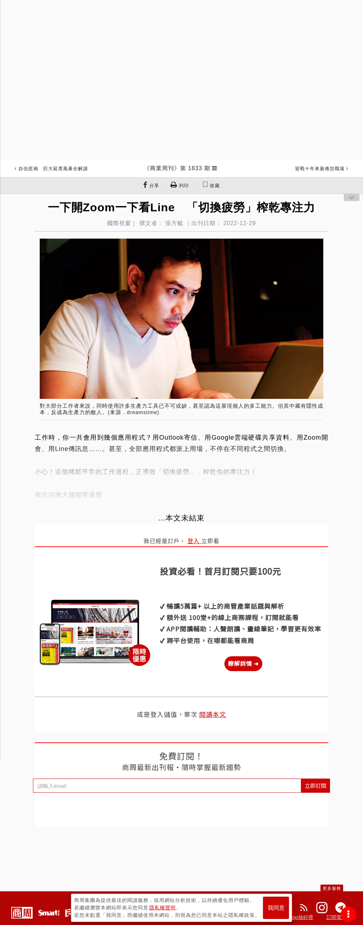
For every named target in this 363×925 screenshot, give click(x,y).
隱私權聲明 (162, 907)
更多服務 (332, 888)
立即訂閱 (315, 785)
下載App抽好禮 (296, 917)
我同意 (276, 908)
